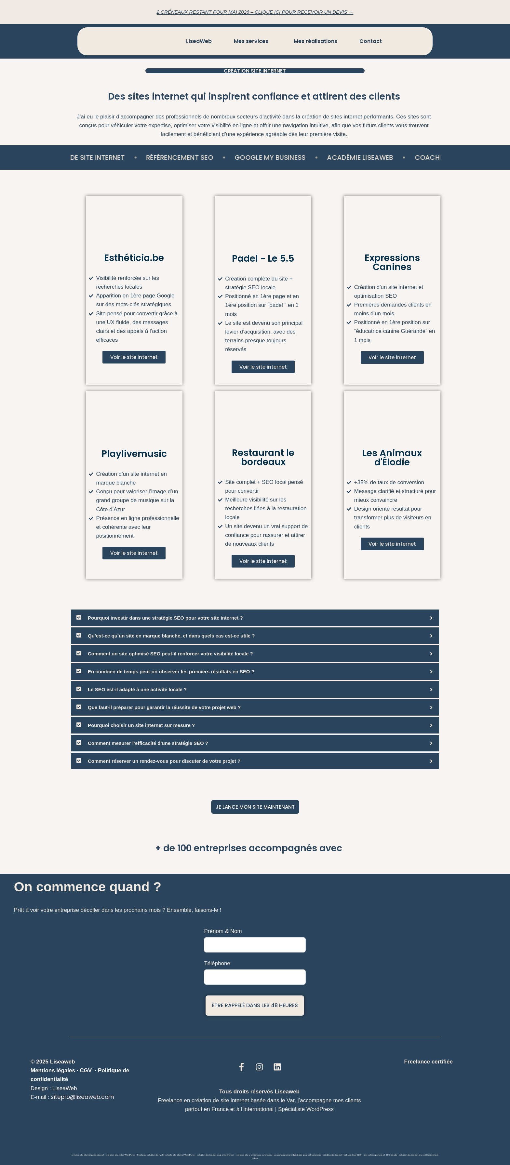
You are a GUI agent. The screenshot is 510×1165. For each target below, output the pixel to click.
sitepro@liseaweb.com (82, 1097)
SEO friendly (391, 1155)
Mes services (251, 41)
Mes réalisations (315, 41)
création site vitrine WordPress (120, 1155)
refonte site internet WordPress (180, 1155)
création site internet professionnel (88, 1155)
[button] (253, 41)
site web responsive (373, 1155)
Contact (370, 41)
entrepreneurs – (315, 1155)
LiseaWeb (199, 41)
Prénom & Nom (223, 931)
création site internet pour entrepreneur (215, 1155)
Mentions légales (53, 1070)
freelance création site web (150, 1155)
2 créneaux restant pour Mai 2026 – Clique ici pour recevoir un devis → (255, 12)
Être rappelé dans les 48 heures (255, 1005)
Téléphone (217, 963)
